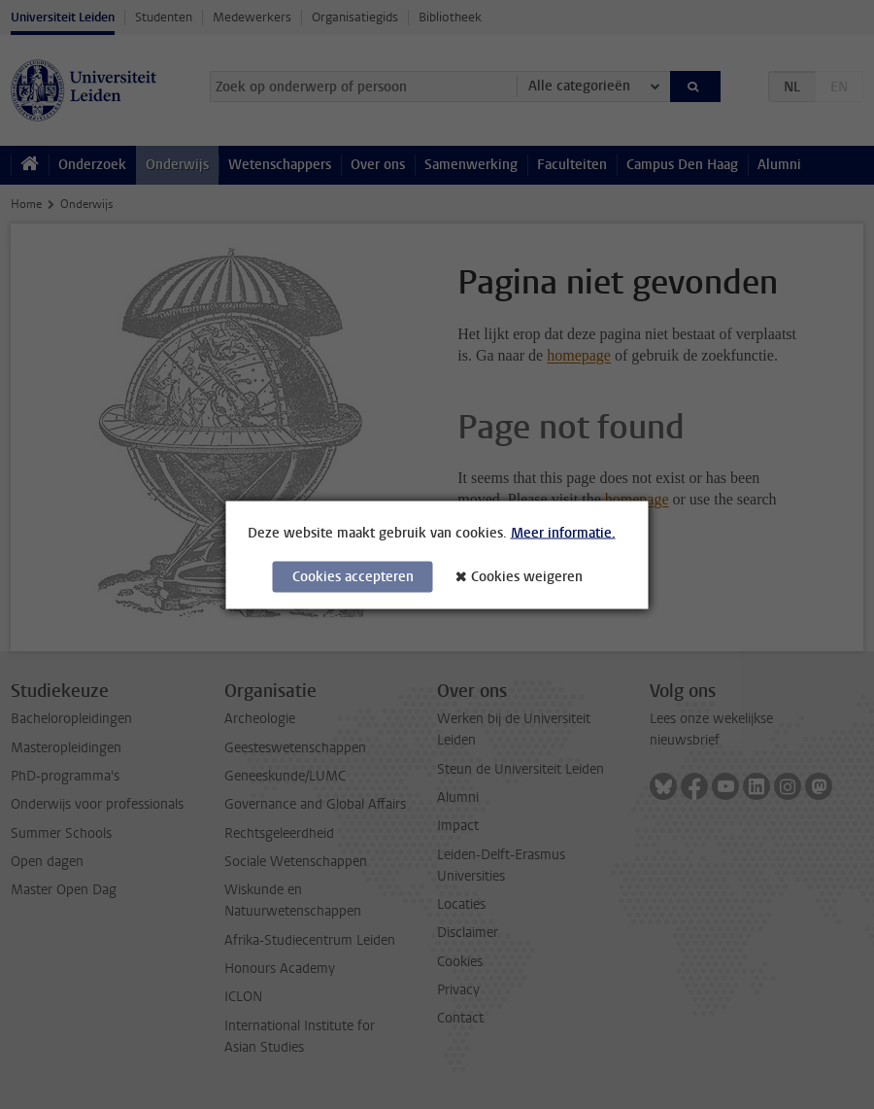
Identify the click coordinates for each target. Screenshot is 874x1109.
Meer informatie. (563, 532)
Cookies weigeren (527, 576)
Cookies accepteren (353, 576)
